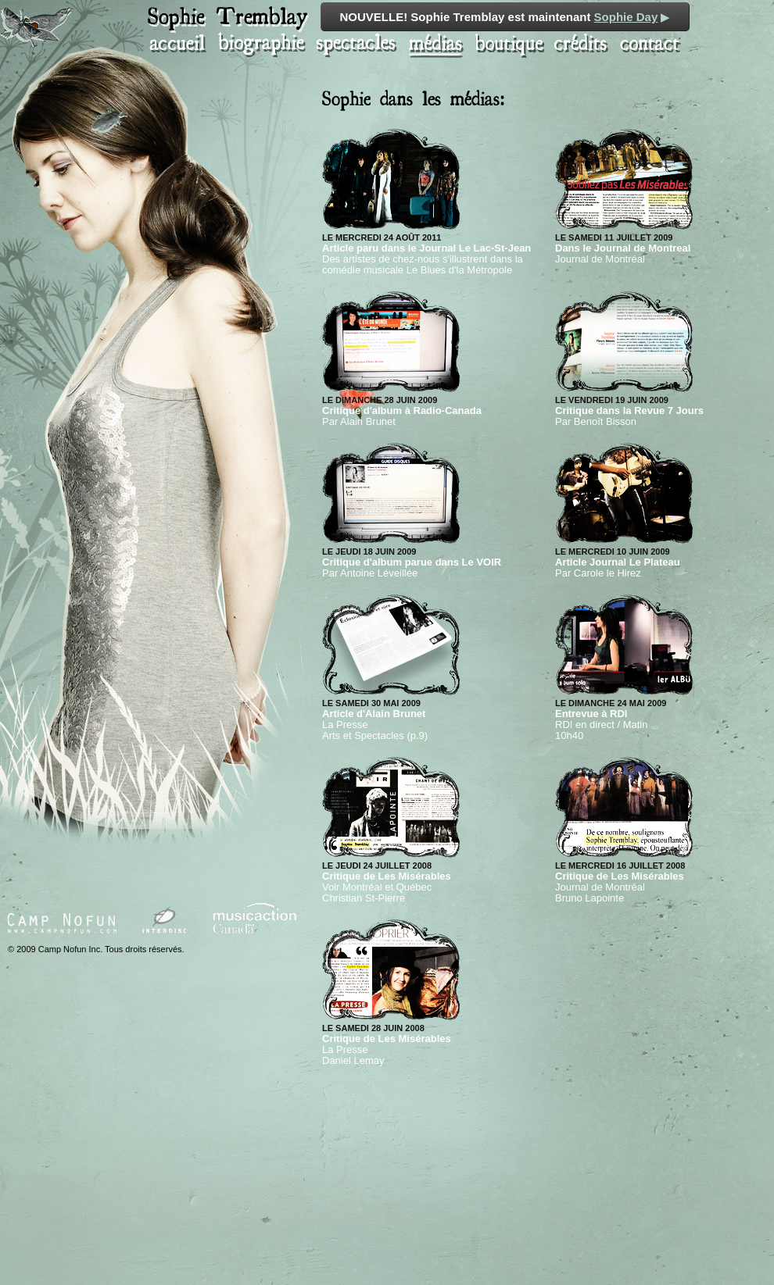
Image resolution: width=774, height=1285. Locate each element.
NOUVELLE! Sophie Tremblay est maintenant (505, 16)
